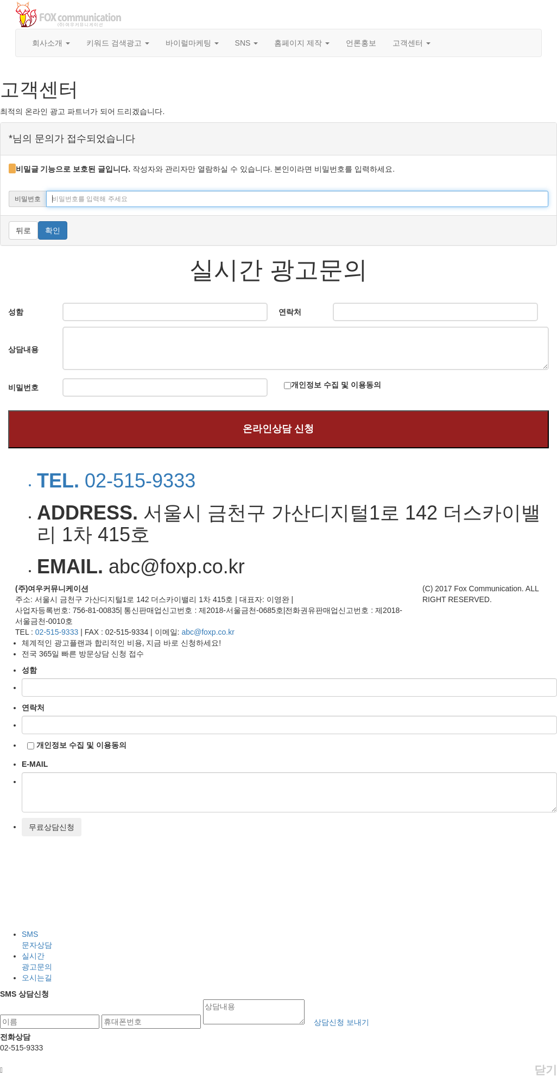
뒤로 (23, 230)
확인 (52, 230)
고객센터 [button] (412, 43)
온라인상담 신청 (278, 428)
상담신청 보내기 (341, 1022)
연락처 (33, 707)
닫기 (545, 1069)
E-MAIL (35, 764)
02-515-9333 (57, 632)
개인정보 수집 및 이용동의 (336, 384)
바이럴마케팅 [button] (192, 43)
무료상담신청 (51, 827)
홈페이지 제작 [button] (302, 43)
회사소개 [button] (51, 43)
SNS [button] (246, 43)
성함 (29, 670)
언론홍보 (361, 43)
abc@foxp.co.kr (207, 632)
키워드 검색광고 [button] (117, 43)
